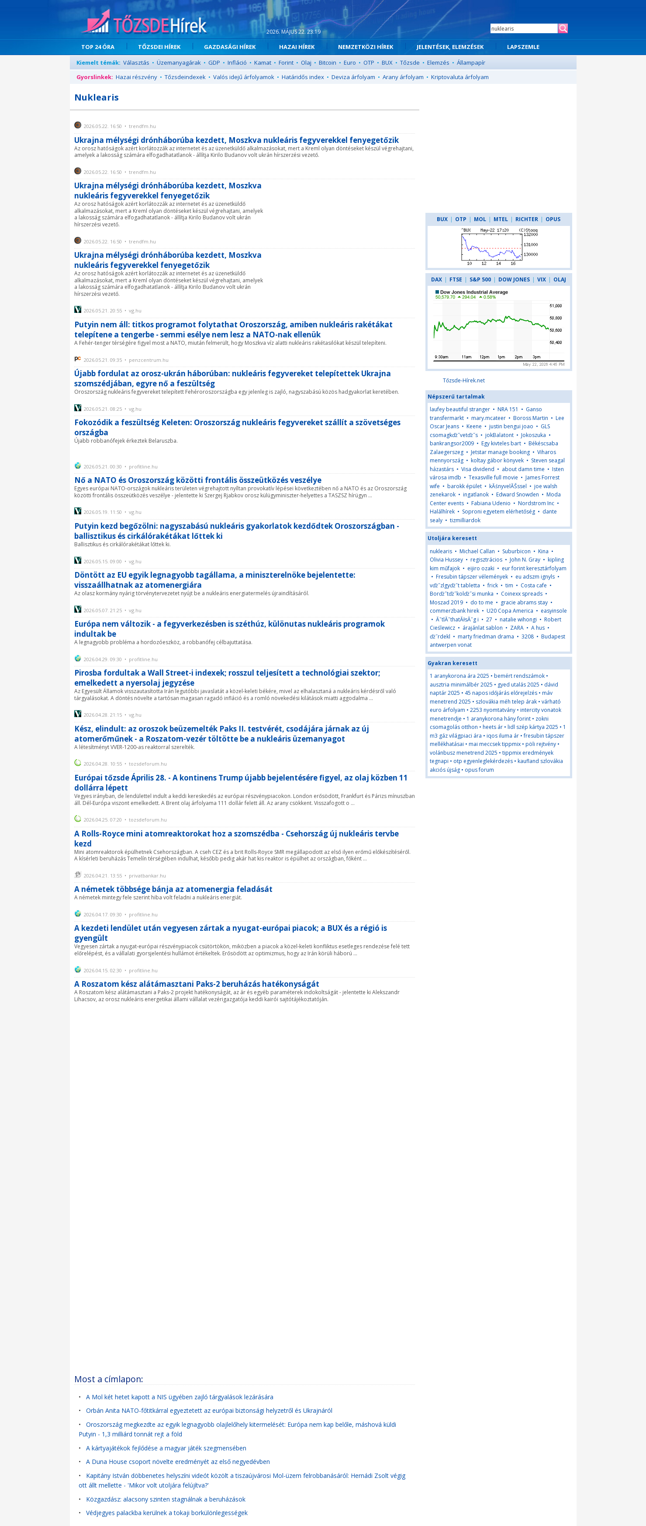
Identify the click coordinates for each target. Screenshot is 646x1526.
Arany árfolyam (403, 77)
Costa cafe (534, 585)
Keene (474, 426)
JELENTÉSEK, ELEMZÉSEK (450, 47)
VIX (541, 279)
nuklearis (441, 551)
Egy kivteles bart (501, 443)
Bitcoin (327, 62)
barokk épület (464, 486)
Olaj (306, 62)
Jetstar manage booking (500, 452)
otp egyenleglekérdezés (483, 761)
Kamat (262, 62)
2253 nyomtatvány (492, 710)
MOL (480, 219)
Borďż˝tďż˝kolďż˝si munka (462, 593)
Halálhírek (442, 511)
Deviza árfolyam (353, 77)
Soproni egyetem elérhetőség (498, 511)
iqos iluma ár (503, 735)
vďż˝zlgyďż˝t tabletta (455, 585)
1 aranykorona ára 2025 (459, 676)
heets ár (493, 727)
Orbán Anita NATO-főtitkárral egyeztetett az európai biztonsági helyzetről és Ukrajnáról (209, 1410)
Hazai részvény (136, 77)
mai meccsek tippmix (495, 744)
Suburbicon (516, 551)
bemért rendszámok (519, 676)
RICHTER (526, 219)
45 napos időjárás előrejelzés (501, 693)
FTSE (455, 279)
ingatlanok (476, 494)
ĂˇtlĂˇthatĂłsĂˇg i (457, 619)
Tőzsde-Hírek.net (464, 380)
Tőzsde (410, 62)
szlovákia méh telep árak (506, 701)
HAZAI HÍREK (296, 47)
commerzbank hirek (454, 610)
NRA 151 (507, 409)
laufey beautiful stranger (460, 409)
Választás (136, 62)
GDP (214, 62)
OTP (368, 62)
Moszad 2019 (446, 602)
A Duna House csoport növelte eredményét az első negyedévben (178, 1461)
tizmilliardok (465, 520)
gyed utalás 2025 (518, 684)
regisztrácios (486, 559)
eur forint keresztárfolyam (534, 568)
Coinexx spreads (521, 593)
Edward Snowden (517, 494)
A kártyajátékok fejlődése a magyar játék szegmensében (166, 1448)
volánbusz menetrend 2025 (463, 752)
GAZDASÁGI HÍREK (230, 47)
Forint (286, 62)
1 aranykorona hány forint (498, 718)
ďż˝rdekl (440, 636)
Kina (544, 551)
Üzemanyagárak (179, 62)
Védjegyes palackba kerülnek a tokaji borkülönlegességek (167, 1513)
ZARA (517, 627)
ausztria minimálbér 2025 (461, 684)
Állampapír (471, 62)
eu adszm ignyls (535, 576)
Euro (350, 62)
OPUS (553, 219)
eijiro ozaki (480, 568)
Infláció (237, 62)
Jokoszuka (533, 435)
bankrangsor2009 (452, 443)
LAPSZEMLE (523, 47)
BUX (387, 62)
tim (509, 585)
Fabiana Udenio (491, 503)
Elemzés (438, 62)
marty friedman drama (486, 636)
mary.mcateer (488, 418)
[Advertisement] (343, 224)
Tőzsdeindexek (185, 77)
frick (492, 585)
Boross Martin (530, 418)
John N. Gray (525, 559)
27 (489, 619)
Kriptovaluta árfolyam (460, 77)
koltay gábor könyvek (497, 460)
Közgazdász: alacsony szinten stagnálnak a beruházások (165, 1499)
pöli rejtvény (540, 744)
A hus (538, 627)
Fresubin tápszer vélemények (472, 576)
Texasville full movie (493, 477)
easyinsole (554, 610)
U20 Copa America (510, 610)
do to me (481, 602)
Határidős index (303, 77)
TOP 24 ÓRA (97, 47)
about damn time (523, 469)
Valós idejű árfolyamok (243, 77)
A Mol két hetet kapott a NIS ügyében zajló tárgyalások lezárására (179, 1397)
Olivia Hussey (446, 559)
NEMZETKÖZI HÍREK (365, 47)
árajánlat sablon (483, 627)
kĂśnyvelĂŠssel (508, 486)
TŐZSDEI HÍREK (159, 47)
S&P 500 (480, 279)
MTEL (501, 219)
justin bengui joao (511, 426)
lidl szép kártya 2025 (533, 727)
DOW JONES (514, 279)
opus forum (479, 769)
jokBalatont (499, 435)
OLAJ (559, 279)
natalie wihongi (518, 619)
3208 (528, 636)
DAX (436, 279)
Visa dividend (477, 469)
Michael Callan (477, 551)
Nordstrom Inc (536, 503)
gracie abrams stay (524, 602)
